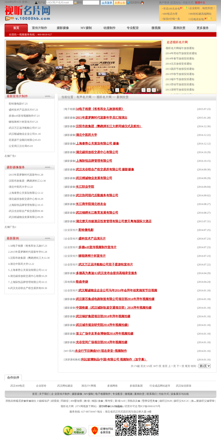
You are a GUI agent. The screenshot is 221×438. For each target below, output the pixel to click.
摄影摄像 (63, 28)
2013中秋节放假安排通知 (180, 74)
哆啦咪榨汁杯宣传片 (20, 121)
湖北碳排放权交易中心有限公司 (97, 152)
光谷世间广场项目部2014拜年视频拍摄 (101, 342)
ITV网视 (81, 406)
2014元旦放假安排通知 (179, 63)
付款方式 (188, 2)
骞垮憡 (109, 400)
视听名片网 (104, 97)
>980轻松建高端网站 (200, 13)
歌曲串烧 (82, 281)
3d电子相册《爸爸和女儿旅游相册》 (100, 109)
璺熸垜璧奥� (150, 400)
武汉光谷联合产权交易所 (23, 211)
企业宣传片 (71, 230)
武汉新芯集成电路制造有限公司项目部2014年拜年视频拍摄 (115, 299)
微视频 (156, 28)
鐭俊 (87, 400)
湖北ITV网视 (88, 385)
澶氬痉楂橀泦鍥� (15, 400)
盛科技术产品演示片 (20, 109)
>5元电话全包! (200, 19)
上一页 (172, 366)
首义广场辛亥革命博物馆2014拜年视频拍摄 (104, 333)
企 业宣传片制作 (60, 393)
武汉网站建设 (65, 385)
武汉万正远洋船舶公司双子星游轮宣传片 (106, 264)
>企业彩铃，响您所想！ (201, 8)
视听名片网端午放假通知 (180, 48)
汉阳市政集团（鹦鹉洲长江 (24, 180)
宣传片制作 (39, 28)
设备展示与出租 (180, 393)
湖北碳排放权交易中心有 (23, 198)
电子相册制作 (103, 393)
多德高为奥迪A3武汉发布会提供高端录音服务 (106, 273)
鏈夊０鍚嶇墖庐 (40, 400)
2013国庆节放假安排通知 (180, 68)
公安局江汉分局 (18, 146)
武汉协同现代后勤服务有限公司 (97, 195)
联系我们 (152, 393)
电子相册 (70, 109)
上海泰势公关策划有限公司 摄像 (97, 143)
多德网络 (112, 385)
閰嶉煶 (65, 400)
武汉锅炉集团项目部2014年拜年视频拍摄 (103, 316)
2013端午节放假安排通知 (180, 79)
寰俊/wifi (120, 400)
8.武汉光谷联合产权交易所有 (24, 288)
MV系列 (69, 350)
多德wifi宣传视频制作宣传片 (98, 247)
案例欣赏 (179, 28)
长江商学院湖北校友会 (91, 204)
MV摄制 (86, 28)
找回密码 (133, 2)
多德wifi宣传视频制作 (21, 115)
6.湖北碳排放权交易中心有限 (24, 276)
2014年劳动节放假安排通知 (181, 53)
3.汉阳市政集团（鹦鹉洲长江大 (26, 257)
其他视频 (70, 281)
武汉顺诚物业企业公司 (22, 133)
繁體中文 (200, 2)
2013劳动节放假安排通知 (180, 84)
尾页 (187, 366)
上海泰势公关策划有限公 (23, 192)
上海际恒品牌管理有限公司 (94, 160)
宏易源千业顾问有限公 (22, 139)
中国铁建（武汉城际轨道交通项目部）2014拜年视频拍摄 (114, 307)
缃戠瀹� (97, 400)
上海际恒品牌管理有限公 (23, 204)
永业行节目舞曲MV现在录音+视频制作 (101, 350)
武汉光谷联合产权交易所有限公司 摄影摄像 (105, 169)
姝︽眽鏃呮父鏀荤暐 (203, 400)
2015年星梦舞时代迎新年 (23, 174)
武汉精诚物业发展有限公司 (94, 178)
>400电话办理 (169, 13)
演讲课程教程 (72, 359)
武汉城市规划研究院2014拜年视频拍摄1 (102, 325)
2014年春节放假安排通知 (180, 58)
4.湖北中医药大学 (18, 263)
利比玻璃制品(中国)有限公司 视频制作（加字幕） (114, 359)
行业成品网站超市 (160, 385)
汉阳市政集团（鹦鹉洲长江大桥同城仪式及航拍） (109, 126)
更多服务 (203, 28)
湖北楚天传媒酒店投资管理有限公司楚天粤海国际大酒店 (114, 221)
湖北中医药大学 (18, 186)
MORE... (48, 96)
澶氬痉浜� (133, 400)
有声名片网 (84, 97)
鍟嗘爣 (55, 400)
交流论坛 (175, 2)
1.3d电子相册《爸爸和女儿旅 (24, 245)
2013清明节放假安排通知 (180, 89)
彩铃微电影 (15, 103)
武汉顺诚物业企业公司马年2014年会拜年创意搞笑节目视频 (118, 290)
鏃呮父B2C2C (181, 400)
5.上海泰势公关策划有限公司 (24, 269)
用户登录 (164, 2)
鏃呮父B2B (165, 400)
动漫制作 (109, 28)
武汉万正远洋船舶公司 (22, 127)
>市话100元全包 (174, 8)
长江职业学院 (85, 186)
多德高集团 (136, 385)
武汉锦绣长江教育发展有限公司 (97, 212)
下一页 (180, 366)
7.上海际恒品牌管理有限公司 (24, 282)
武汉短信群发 (183, 385)
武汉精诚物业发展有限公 (23, 217)
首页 (16, 28)
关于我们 (44, 393)
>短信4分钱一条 (171, 18)
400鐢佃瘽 (76, 400)
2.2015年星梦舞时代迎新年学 (24, 251)
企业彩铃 (41, 385)
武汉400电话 (17, 385)
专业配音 (133, 28)
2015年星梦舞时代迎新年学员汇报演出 (101, 117)
